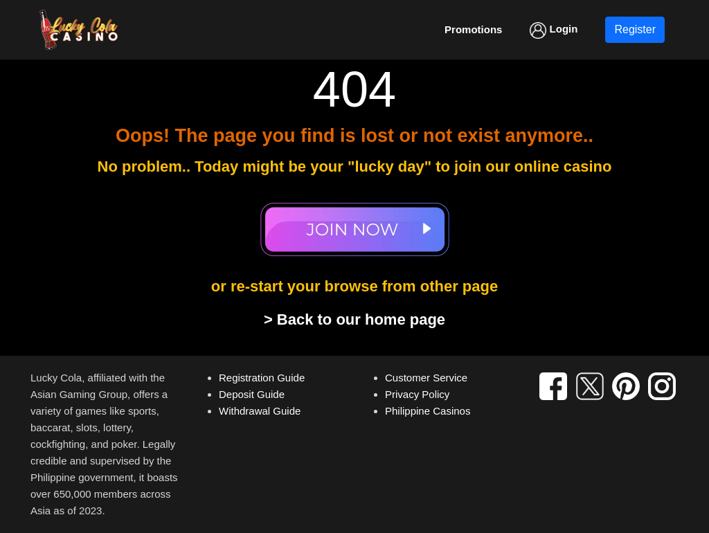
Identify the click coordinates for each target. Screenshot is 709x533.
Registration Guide (262, 377)
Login (553, 30)
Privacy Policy (417, 394)
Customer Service (426, 377)
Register (635, 29)
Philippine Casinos (427, 411)
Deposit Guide (252, 394)
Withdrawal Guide (259, 411)
